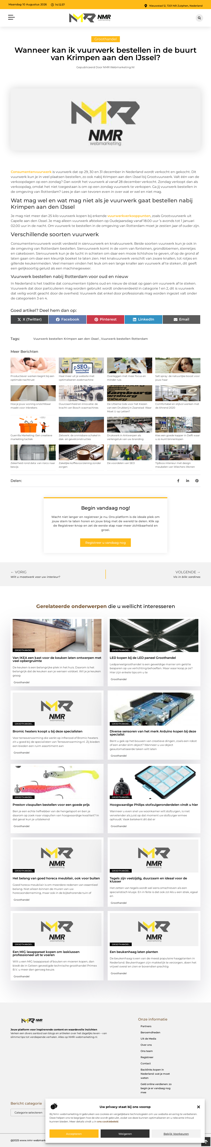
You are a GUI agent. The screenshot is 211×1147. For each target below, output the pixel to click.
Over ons (146, 1044)
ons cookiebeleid (107, 1121)
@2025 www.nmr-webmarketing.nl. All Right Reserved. (45, 1140)
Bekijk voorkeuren (176, 1133)
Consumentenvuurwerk (31, 172)
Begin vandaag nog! (105, 508)
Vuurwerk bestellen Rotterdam (124, 339)
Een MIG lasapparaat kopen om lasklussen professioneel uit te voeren (46, 953)
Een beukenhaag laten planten (134, 952)
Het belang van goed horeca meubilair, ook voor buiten (56, 878)
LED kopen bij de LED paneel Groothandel (143, 658)
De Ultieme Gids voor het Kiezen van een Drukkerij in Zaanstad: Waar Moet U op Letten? (129, 407)
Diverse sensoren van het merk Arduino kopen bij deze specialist (153, 732)
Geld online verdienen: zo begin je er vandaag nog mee (156, 1088)
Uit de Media (148, 1038)
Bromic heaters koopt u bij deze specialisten (47, 731)
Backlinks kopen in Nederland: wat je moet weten (155, 1073)
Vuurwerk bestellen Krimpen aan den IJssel (66, 339)
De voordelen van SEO (121, 463)
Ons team (147, 1051)
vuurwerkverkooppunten (129, 216)
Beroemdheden (150, 1032)
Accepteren (74, 1133)
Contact (146, 1063)
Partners (146, 1026)
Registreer (147, 1057)
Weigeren (125, 1133)
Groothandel (105, 39)
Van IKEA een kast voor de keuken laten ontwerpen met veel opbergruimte (57, 659)
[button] (199, 1107)
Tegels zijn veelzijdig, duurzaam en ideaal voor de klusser (148, 879)
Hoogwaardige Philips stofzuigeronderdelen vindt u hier (154, 805)
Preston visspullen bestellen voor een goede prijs (51, 805)
